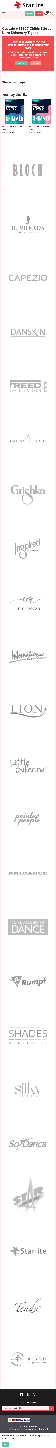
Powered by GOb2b (40, 1429)
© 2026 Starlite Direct (28, 1426)
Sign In (38, 14)
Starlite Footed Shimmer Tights (12, 129)
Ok (5, 1444)
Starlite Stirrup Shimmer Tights (39, 129)
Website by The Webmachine (19, 1429)
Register (29, 14)
